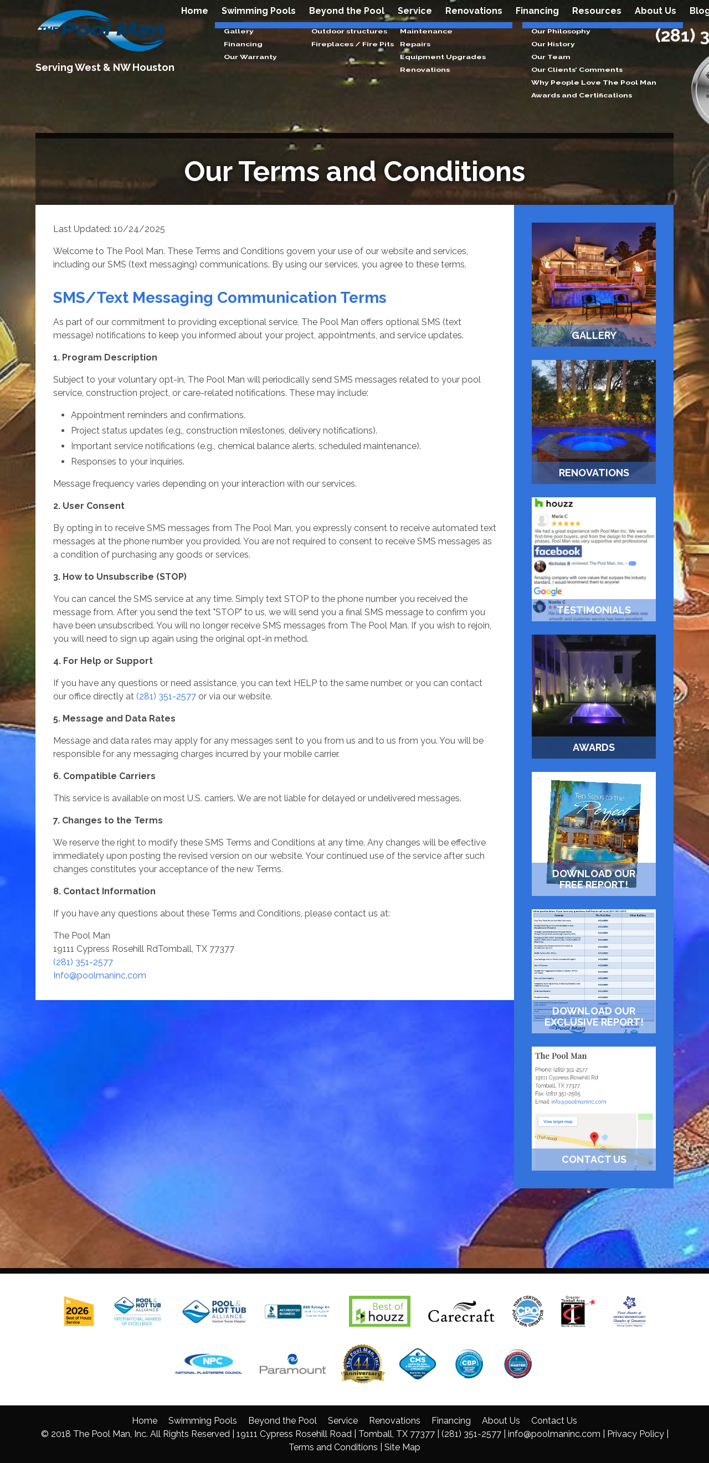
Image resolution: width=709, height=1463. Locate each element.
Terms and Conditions (333, 1447)
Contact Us (554, 1420)
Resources (596, 28)
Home (194, 28)
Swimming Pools (259, 28)
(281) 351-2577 (166, 696)
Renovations (473, 28)
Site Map (402, 1447)
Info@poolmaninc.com (99, 975)
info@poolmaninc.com (554, 1434)
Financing (537, 28)
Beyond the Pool (346, 28)
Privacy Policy (635, 1434)
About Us (655, 28)
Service (415, 28)
